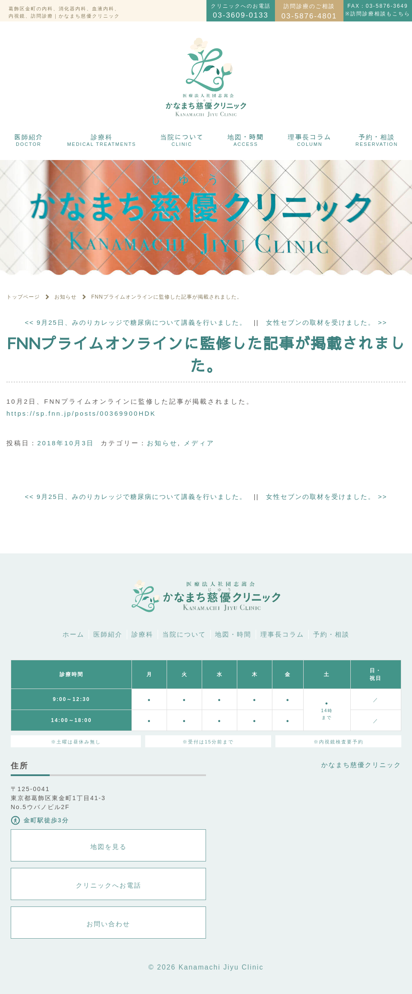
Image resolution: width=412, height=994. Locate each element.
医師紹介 (28, 139)
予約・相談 (376, 139)
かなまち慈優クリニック (361, 764)
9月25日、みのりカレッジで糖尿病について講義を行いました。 (136, 322)
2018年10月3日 (65, 443)
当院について (182, 139)
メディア (199, 443)
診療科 (101, 139)
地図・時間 (245, 139)
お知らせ (162, 443)
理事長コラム (309, 139)
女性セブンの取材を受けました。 (326, 322)
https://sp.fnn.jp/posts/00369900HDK (81, 413)
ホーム (73, 634)
